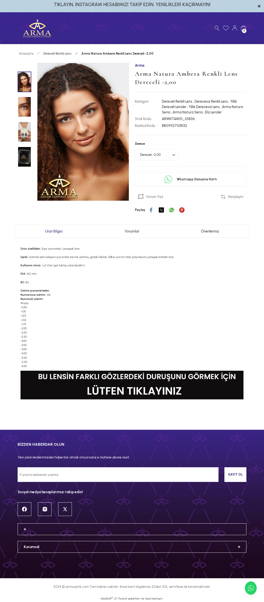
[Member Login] (235, 28)
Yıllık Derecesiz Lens (204, 107)
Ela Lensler (213, 112)
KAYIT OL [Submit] (235, 474)
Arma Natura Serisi (188, 112)
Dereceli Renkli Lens (177, 101)
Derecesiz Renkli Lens (211, 101)
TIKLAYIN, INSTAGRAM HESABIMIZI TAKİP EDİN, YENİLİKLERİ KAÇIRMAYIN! (132, 4)
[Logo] (37, 28)
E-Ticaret (121, 598)
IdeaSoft (107, 598)
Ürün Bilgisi (54, 231)
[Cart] (243, 28)
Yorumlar (132, 231)
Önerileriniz (210, 231)
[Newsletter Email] (118, 474)
